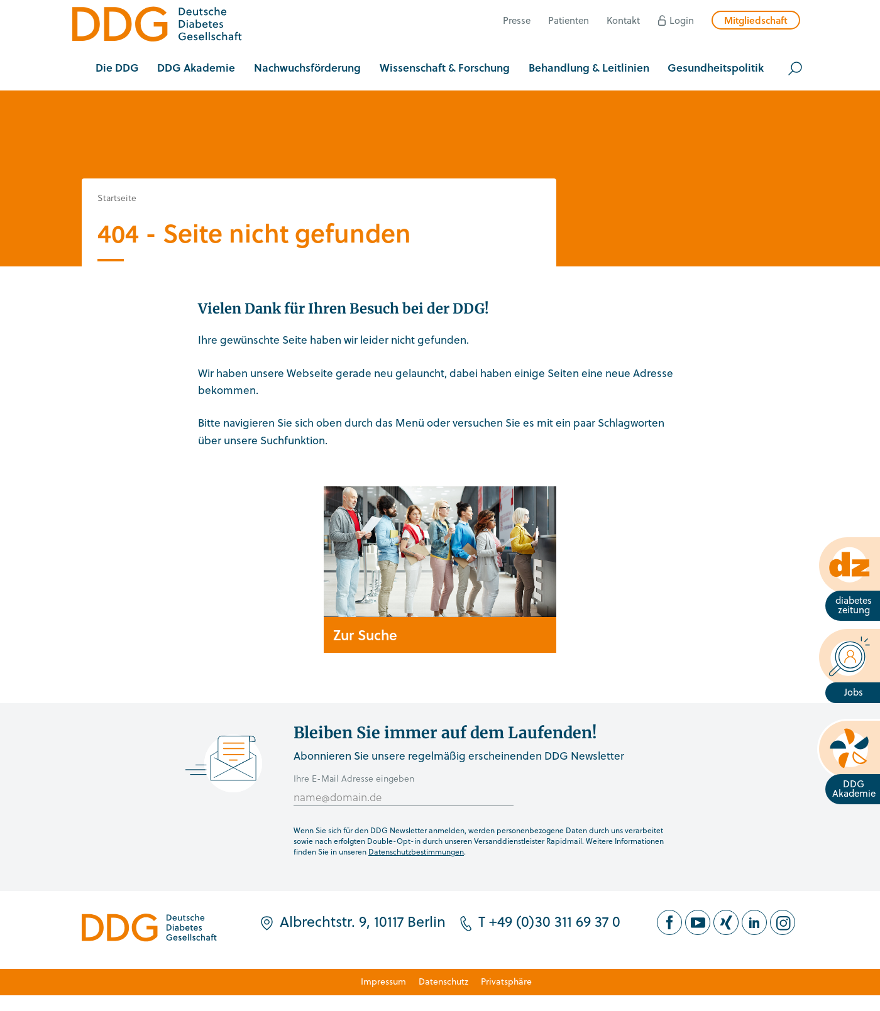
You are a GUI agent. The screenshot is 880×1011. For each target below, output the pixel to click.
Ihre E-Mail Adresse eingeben (354, 778)
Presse (517, 20)
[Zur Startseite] (157, 26)
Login (681, 20)
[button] (117, 68)
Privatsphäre (506, 981)
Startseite (116, 197)
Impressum (383, 981)
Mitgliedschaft (756, 20)
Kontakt (623, 20)
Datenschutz (443, 981)
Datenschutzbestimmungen (416, 851)
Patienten (568, 20)
